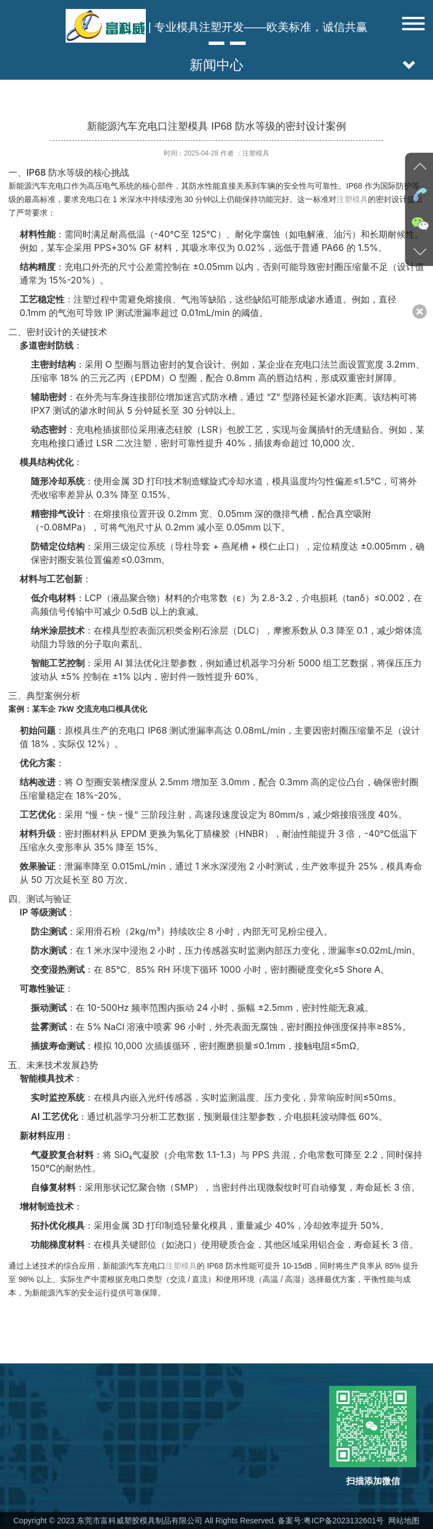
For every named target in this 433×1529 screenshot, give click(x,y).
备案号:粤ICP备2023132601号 (331, 1520)
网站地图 (403, 1520)
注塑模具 (352, 199)
